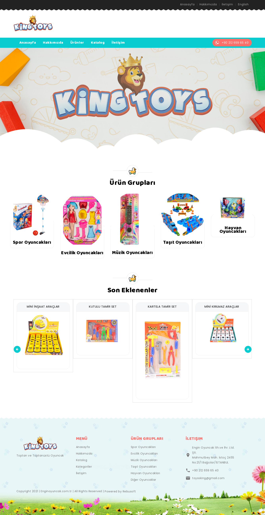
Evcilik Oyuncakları (144, 453)
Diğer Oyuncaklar (143, 479)
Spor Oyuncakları (143, 447)
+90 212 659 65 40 (205, 470)
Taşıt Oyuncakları (144, 466)
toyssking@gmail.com (208, 478)
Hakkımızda (208, 4)
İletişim (227, 4)
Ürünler (77, 43)
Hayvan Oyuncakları (145, 473)
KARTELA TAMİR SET (162, 306)
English (243, 4)
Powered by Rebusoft (120, 491)
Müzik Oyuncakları (144, 460)
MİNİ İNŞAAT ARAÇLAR (43, 306)
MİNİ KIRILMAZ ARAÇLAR (221, 306)
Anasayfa (187, 4)
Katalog (98, 43)
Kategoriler (84, 466)
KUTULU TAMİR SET (103, 306)
